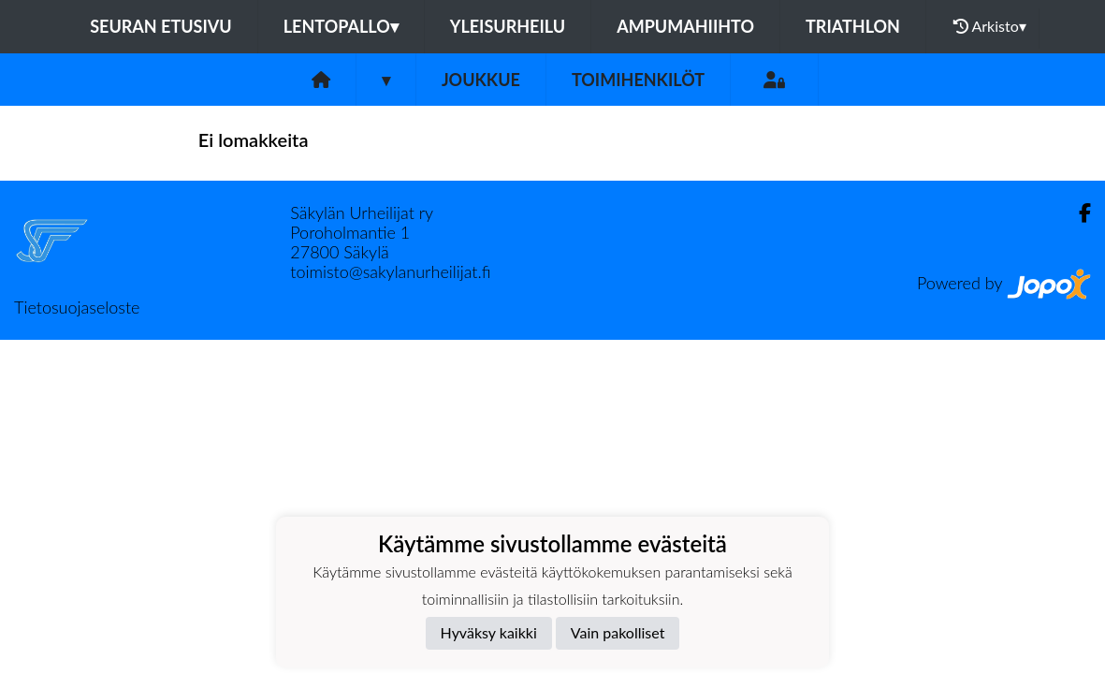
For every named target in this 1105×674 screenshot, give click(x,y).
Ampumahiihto (685, 26)
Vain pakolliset (618, 632)
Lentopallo (341, 26)
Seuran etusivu (161, 26)
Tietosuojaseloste (76, 307)
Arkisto (989, 26)
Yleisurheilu (507, 26)
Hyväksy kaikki (489, 632)
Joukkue (481, 79)
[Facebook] (1077, 213)
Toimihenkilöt (638, 79)
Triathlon (853, 26)
